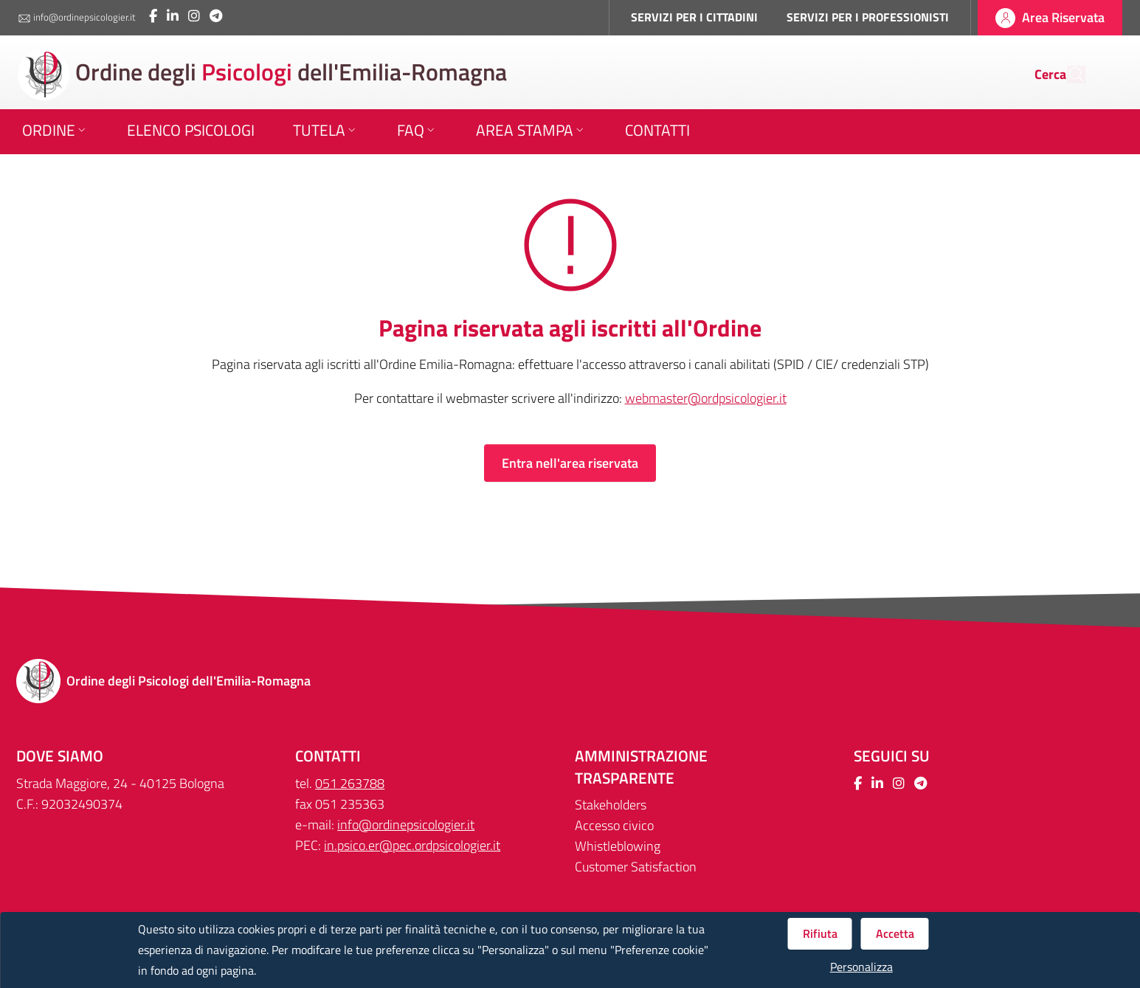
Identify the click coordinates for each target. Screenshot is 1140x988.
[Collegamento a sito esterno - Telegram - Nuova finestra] (216, 16)
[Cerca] (1067, 74)
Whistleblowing (617, 846)
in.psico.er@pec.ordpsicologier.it (412, 845)
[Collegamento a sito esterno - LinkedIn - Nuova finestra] (173, 16)
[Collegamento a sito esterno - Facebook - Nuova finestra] (153, 16)
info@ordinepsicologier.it (77, 17)
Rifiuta (820, 933)
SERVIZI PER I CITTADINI (694, 17)
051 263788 (349, 783)
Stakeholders (610, 805)
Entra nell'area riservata (570, 463)
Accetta (895, 933)
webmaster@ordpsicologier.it (706, 398)
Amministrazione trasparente (641, 767)
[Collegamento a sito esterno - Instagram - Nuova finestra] (194, 16)
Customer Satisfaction (636, 867)
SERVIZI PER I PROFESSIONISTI (868, 17)
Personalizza (861, 966)
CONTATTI (328, 756)
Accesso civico (614, 825)
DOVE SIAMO (59, 756)
